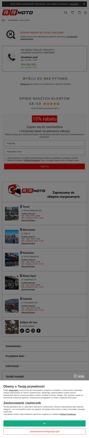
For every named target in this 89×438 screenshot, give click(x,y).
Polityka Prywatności (68, 414)
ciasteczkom (14, 390)
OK (44, 423)
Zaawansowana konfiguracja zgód (44, 431)
